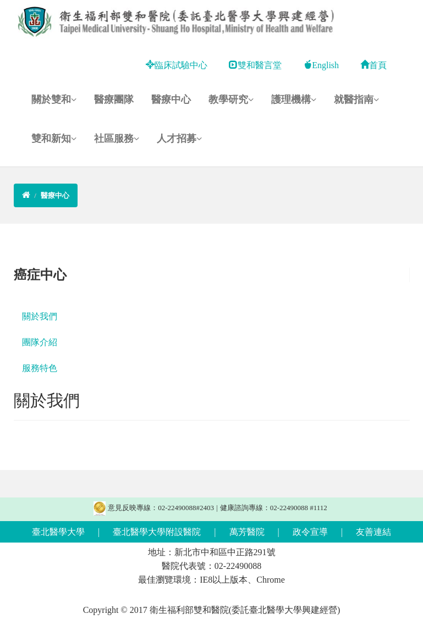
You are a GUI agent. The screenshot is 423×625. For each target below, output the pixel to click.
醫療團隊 (114, 99)
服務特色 (39, 368)
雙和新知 (53, 138)
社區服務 (116, 138)
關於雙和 (53, 99)
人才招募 (179, 138)
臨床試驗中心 (176, 65)
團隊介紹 (39, 342)
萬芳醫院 (247, 531)
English (321, 65)
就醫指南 (356, 99)
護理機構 (293, 99)
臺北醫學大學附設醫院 (157, 531)
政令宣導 (310, 531)
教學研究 (231, 99)
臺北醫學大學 (58, 531)
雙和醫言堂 (255, 65)
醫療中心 (171, 99)
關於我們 (39, 316)
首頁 (373, 65)
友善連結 (373, 531)
